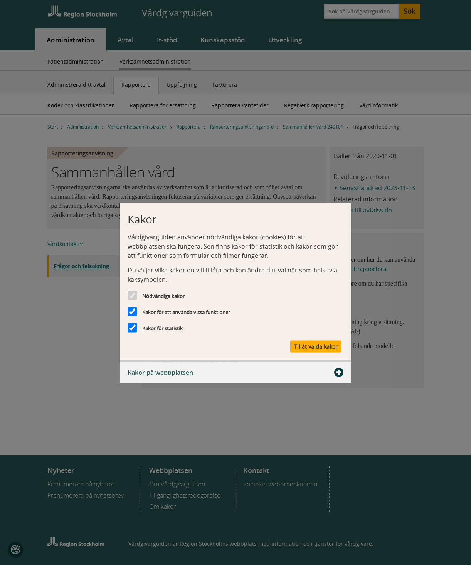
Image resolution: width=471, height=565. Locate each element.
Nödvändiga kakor (163, 296)
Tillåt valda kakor (316, 346)
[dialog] (235, 282)
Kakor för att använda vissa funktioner (186, 312)
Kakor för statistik (162, 328)
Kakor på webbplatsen (235, 372)
